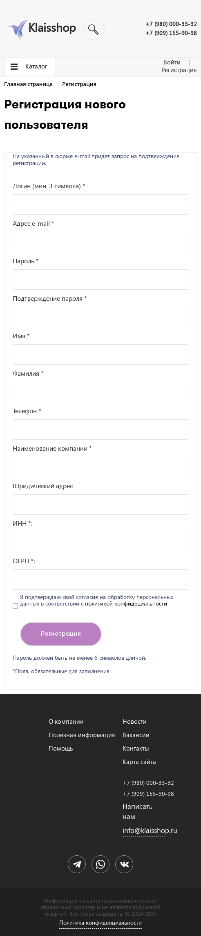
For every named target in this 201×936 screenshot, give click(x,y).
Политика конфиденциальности (100, 922)
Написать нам (138, 811)
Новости (135, 721)
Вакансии (136, 734)
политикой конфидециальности (126, 603)
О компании (66, 721)
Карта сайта (139, 761)
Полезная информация (82, 734)
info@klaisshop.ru (144, 830)
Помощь (61, 748)
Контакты (136, 748)
